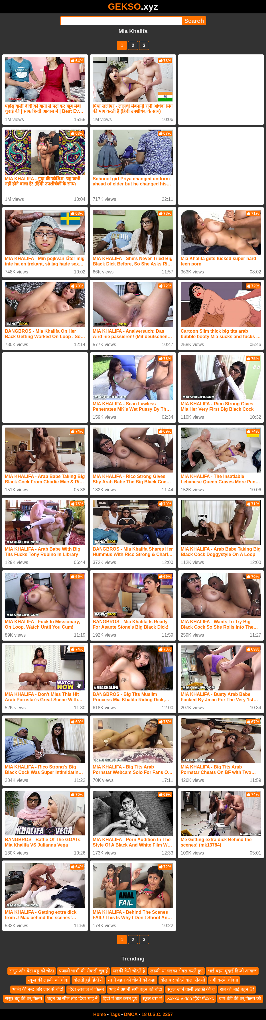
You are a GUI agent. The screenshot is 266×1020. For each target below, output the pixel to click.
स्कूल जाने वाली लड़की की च (191, 989)
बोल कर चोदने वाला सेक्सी (183, 980)
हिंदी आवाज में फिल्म (86, 989)
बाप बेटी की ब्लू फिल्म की (240, 998)
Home (99, 1014)
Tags (115, 1014)
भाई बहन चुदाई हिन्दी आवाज (232, 970)
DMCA (131, 1014)
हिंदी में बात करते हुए (120, 998)
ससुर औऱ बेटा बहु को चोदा (31, 970)
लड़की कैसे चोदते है (129, 970)
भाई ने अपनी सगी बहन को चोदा (136, 989)
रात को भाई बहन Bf (237, 989)
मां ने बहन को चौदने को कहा (131, 980)
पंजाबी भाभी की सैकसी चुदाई (83, 970)
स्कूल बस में (152, 998)
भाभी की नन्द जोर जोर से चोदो (38, 989)
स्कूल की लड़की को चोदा (48, 980)
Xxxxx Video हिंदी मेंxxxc (190, 998)
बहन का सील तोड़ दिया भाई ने (72, 998)
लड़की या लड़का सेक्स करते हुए (176, 970)
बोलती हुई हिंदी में (88, 980)
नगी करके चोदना (224, 980)
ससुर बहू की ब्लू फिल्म (23, 998)
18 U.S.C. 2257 (157, 1014)
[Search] (121, 20)
